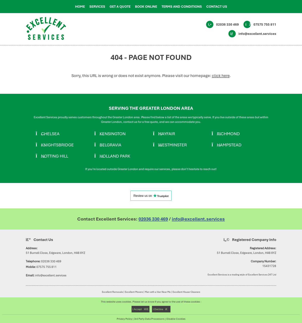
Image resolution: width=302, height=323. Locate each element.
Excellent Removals (112, 292)
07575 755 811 (264, 24)
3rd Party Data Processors (149, 318)
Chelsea (50, 133)
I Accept (140, 309)
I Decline (161, 309)
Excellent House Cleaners (186, 292)
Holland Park (115, 156)
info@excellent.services (257, 34)
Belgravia (110, 145)
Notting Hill (54, 156)
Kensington (113, 133)
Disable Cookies (175, 318)
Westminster (172, 145)
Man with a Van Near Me (158, 292)
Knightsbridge (57, 145)
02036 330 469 (227, 24)
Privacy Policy (124, 318)
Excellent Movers (134, 292)
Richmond (228, 133)
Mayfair (166, 133)
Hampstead (229, 145)
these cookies (192, 301)
